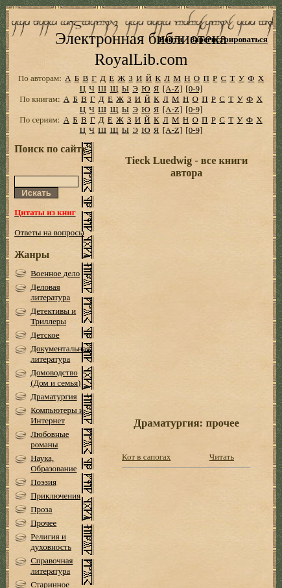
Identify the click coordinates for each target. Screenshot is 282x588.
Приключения (55, 495)
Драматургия (53, 396)
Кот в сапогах (146, 457)
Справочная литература (51, 566)
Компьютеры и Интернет (57, 415)
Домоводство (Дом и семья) (55, 378)
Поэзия (43, 482)
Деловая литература (50, 292)
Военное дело (55, 273)
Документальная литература (60, 354)
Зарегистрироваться (228, 39)
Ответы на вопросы (49, 232)
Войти (171, 39)
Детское (45, 335)
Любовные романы (49, 439)
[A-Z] (172, 88)
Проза (41, 509)
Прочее (43, 523)
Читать (221, 457)
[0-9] (193, 88)
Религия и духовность (50, 542)
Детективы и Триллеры (53, 316)
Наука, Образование (53, 463)
